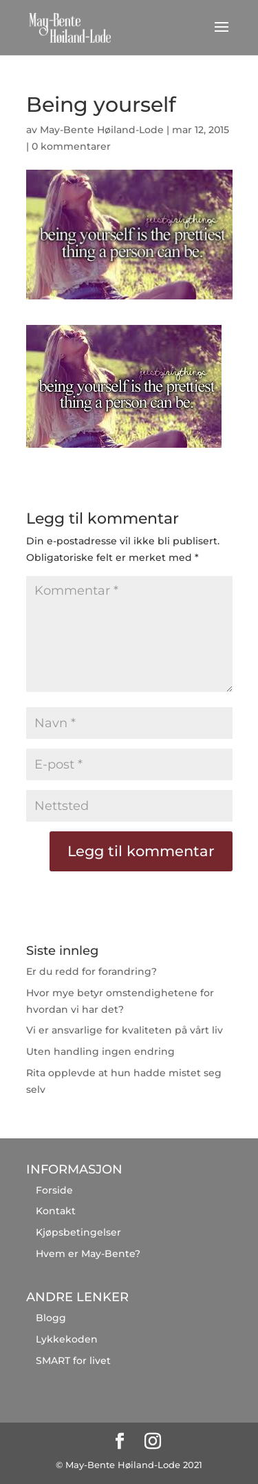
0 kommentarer (71, 146)
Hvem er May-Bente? (88, 1253)
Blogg (51, 1318)
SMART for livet (73, 1360)
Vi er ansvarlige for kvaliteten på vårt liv (124, 1030)
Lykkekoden (67, 1339)
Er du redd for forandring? (91, 971)
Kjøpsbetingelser (78, 1232)
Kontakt (56, 1211)
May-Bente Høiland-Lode (102, 129)
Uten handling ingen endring (100, 1051)
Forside (54, 1190)
